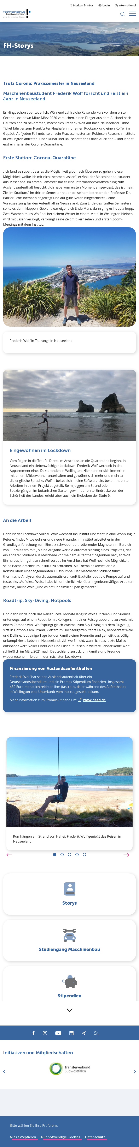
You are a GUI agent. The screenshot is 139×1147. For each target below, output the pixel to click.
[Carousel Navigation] (69, 854)
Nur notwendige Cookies (60, 1137)
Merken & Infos (82, 5)
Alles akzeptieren (23, 1137)
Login (104, 5)
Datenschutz (95, 1137)
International (125, 5)
